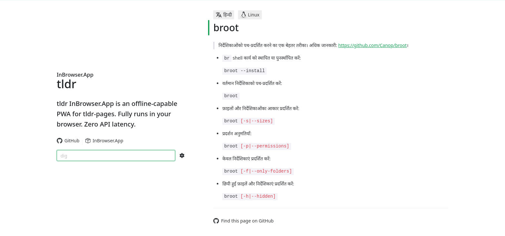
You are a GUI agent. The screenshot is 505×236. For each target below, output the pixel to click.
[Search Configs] (181, 155)
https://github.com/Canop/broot (372, 45)
